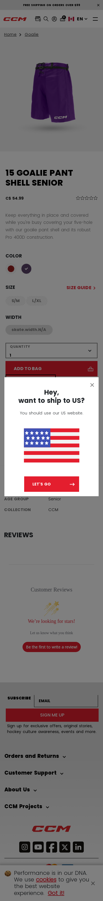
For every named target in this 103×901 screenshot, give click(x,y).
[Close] (92, 384)
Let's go (41, 484)
